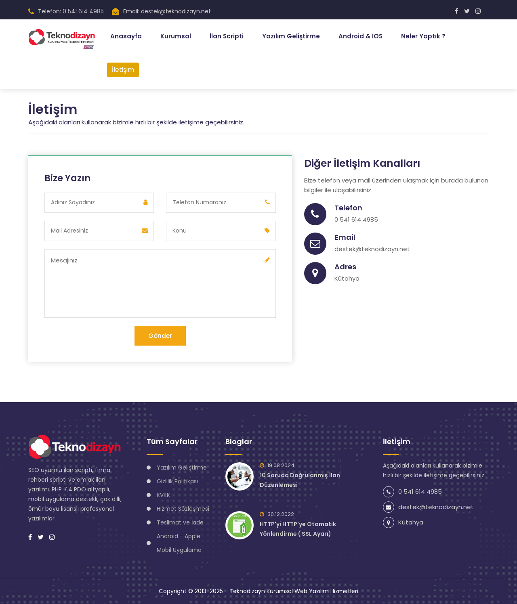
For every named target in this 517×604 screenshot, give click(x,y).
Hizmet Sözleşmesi (183, 509)
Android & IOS (361, 36)
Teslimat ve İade (180, 522)
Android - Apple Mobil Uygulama (179, 543)
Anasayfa (126, 36)
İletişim (123, 69)
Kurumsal (175, 36)
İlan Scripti (227, 36)
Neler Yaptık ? (424, 36)
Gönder (160, 335)
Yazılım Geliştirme (291, 36)
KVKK (163, 495)
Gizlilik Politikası (177, 481)
